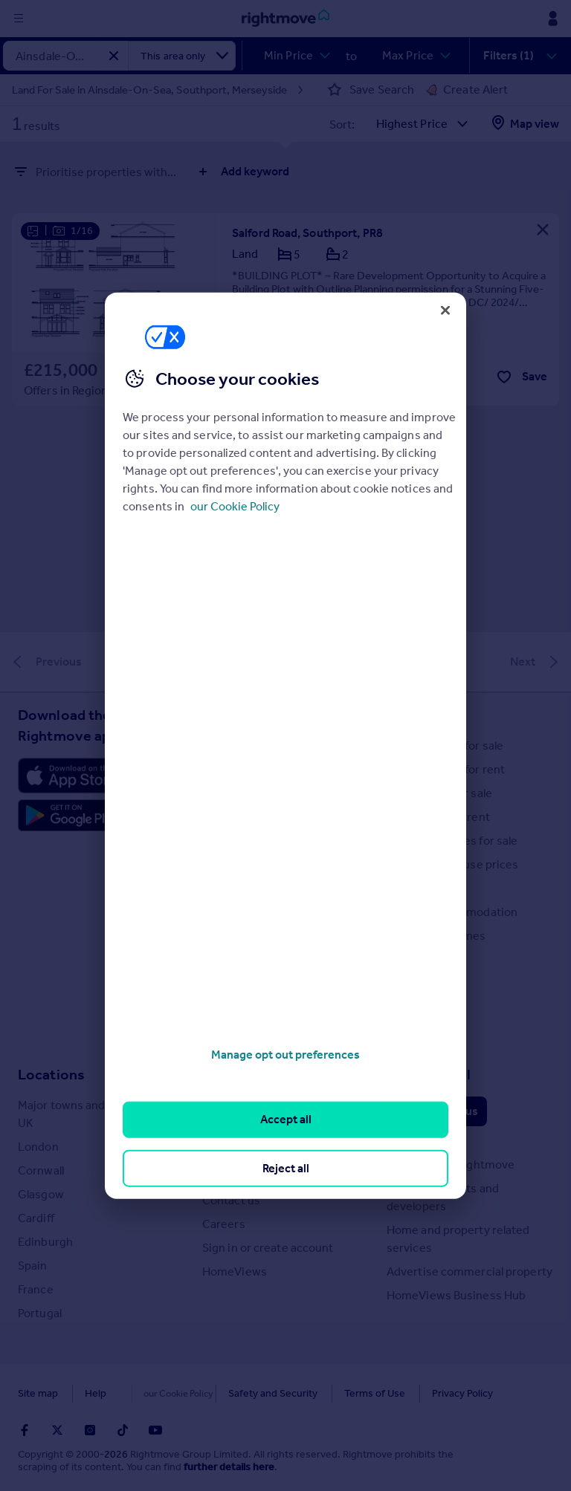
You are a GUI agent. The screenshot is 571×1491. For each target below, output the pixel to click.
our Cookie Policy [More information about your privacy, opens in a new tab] (235, 506)
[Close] (445, 309)
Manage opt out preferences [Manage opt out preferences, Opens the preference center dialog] (285, 1054)
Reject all (285, 1167)
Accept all (286, 1119)
